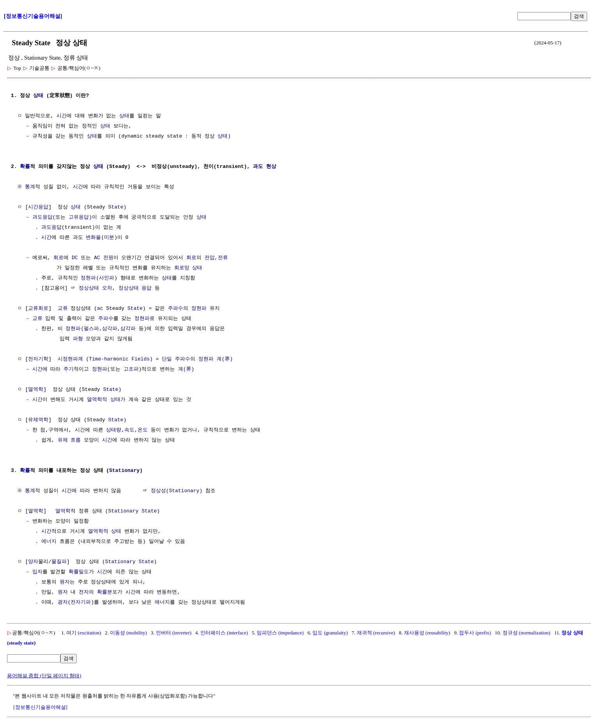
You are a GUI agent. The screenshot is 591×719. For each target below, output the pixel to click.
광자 (63, 602)
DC (75, 257)
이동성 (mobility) (128, 633)
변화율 (93, 237)
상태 (38, 95)
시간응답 (38, 207)
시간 (61, 116)
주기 (69, 369)
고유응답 (79, 217)
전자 (84, 592)
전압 (210, 257)
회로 (58, 257)
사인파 (106, 278)
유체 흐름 (69, 440)
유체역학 (38, 420)
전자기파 (81, 602)
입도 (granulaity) (330, 633)
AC (97, 257)
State (115, 207)
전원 (108, 257)
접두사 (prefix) (475, 633)
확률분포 (107, 592)
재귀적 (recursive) (376, 633)
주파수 (175, 308)
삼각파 (109, 328)
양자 (33, 561)
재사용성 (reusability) (427, 633)
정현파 (88, 278)
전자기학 (38, 359)
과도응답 (42, 217)
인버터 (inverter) (173, 633)
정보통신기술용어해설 (33, 16)
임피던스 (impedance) (280, 633)
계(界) (225, 359)
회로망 (181, 268)
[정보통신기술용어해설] (40, 707)
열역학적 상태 (103, 399)
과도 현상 (264, 166)
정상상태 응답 (135, 288)
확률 (25, 166)
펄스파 (91, 328)
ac (100, 308)
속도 (129, 430)
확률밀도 (79, 572)
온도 (143, 430)
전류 (222, 257)
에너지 (48, 541)
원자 (65, 582)
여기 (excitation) (83, 633)
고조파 (131, 369)
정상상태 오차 (95, 288)
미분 (109, 237)
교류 (63, 308)
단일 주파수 (176, 359)
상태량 (113, 430)
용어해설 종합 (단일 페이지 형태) (44, 675)
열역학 (35, 389)
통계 (31, 187)
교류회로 (38, 308)
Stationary (124, 470)
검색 (579, 16)
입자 (37, 572)
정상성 (159, 491)
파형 (78, 339)
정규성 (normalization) (526, 633)
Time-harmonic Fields (119, 359)
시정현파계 (70, 359)
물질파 (59, 561)
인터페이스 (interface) (224, 633)
